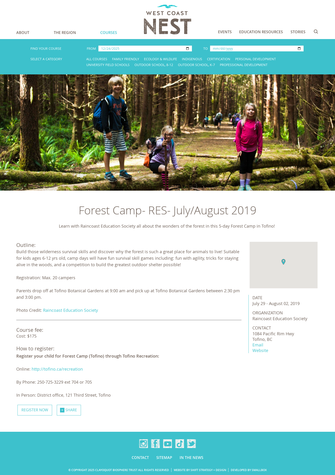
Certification (218, 59)
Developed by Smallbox (249, 470)
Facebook (155, 443)
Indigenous (192, 59)
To (205, 48)
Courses (108, 32)
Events (225, 31)
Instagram (143, 443)
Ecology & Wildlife (160, 59)
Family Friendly (125, 59)
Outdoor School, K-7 (196, 65)
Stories (298, 31)
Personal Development (255, 59)
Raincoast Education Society (70, 310)
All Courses (96, 59)
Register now (34, 409)
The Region (65, 32)
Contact (140, 457)
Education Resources (261, 31)
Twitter (191, 443)
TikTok (179, 443)
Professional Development (244, 65)
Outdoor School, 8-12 (153, 65)
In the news (191, 457)
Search (316, 31)
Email (257, 345)
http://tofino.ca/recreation (57, 369)
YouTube (167, 443)
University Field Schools (108, 65)
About (22, 32)
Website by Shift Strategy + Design (200, 470)
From (91, 48)
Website (260, 350)
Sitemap (164, 457)
